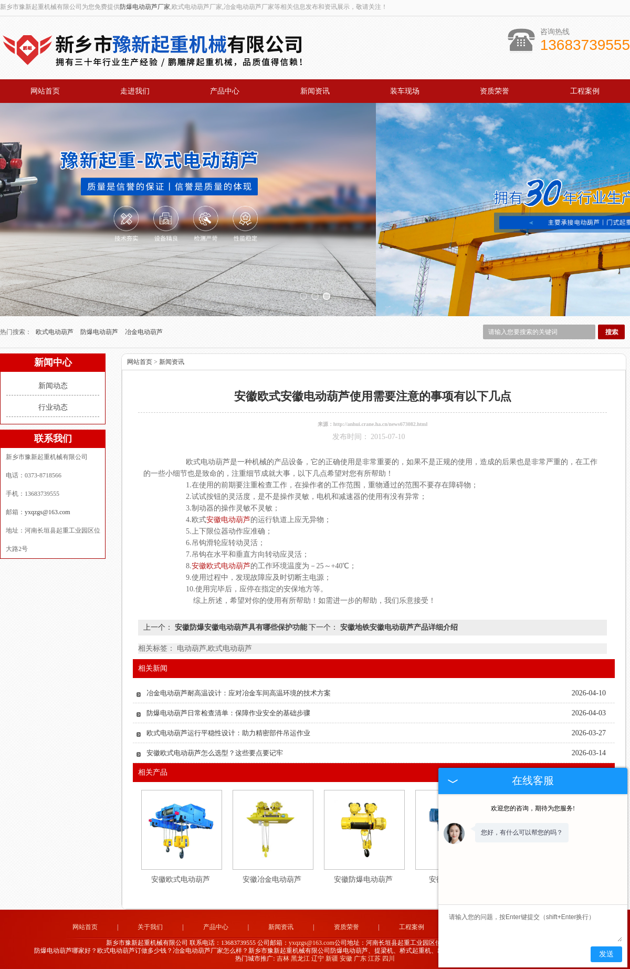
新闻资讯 (315, 91)
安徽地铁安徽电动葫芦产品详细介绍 (398, 626)
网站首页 (45, 91)
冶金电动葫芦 (144, 330)
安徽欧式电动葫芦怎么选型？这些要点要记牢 (214, 751)
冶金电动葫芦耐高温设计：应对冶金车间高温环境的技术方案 (238, 691)
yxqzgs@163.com (47, 510)
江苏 (374, 957)
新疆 (332, 957)
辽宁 (317, 957)
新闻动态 (53, 384)
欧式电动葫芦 (55, 330)
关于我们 (150, 925)
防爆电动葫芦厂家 (145, 7)
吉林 (283, 957)
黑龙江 (300, 957)
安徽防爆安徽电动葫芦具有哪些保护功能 (241, 626)
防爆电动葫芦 (100, 330)
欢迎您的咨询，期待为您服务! (533, 808)
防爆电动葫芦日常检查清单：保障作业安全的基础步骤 (228, 711)
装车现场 (404, 91)
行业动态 (53, 406)
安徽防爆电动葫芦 (363, 878)
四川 (388, 957)
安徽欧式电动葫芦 (180, 878)
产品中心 (224, 91)
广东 (360, 957)
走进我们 (135, 91)
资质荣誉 (494, 91)
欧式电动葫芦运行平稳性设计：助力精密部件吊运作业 (228, 731)
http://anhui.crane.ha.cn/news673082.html (380, 422)
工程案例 (585, 91)
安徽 (346, 957)
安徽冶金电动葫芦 (272, 878)
